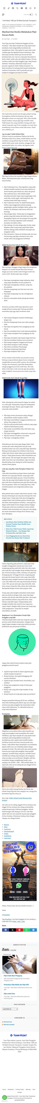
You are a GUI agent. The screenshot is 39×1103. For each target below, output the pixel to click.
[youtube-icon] (21, 8)
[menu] (4, 14)
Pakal (5, 827)
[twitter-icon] (17, 8)
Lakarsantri (7, 838)
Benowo (6, 824)
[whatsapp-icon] (30, 8)
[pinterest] (19, 930)
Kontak (19, 1092)
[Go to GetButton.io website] (5, 1101)
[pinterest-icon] (26, 8)
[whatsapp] (26, 930)
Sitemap (28, 1089)
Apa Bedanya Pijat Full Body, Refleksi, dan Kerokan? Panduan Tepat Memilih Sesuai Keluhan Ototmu (18, 524)
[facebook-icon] (13, 8)
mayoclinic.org (12, 147)
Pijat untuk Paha (9, 994)
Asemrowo (7, 829)
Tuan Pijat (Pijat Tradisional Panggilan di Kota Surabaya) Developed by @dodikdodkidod (21, 1098)
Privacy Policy (20, 1089)
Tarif (33, 1089)
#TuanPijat (8, 919)
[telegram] (33, 930)
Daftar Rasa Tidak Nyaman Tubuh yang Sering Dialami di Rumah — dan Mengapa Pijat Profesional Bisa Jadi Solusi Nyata (19, 531)
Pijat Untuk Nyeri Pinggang (13, 976)
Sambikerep (7, 836)
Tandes (6, 833)
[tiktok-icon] (8, 8)
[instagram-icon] (4, 8)
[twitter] (12, 930)
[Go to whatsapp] (4, 1097)
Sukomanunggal (9, 831)
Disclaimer (11, 1089)
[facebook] (5, 930)
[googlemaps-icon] (34, 8)
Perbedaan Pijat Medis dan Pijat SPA (16, 985)
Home (4, 1089)
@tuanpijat (6, 915)
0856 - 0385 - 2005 (19, 921)
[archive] (10, 1009)
